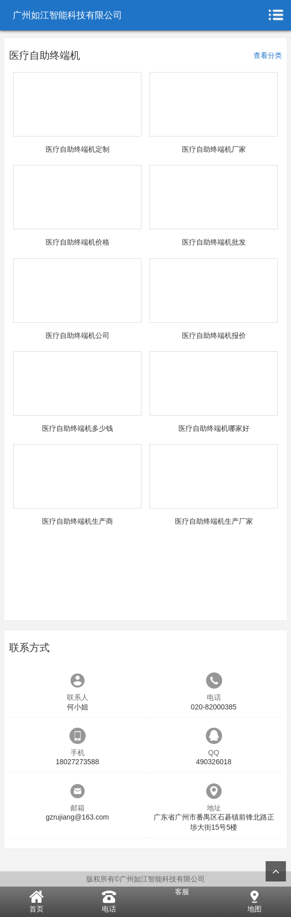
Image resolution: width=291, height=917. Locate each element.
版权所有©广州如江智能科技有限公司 (145, 879)
